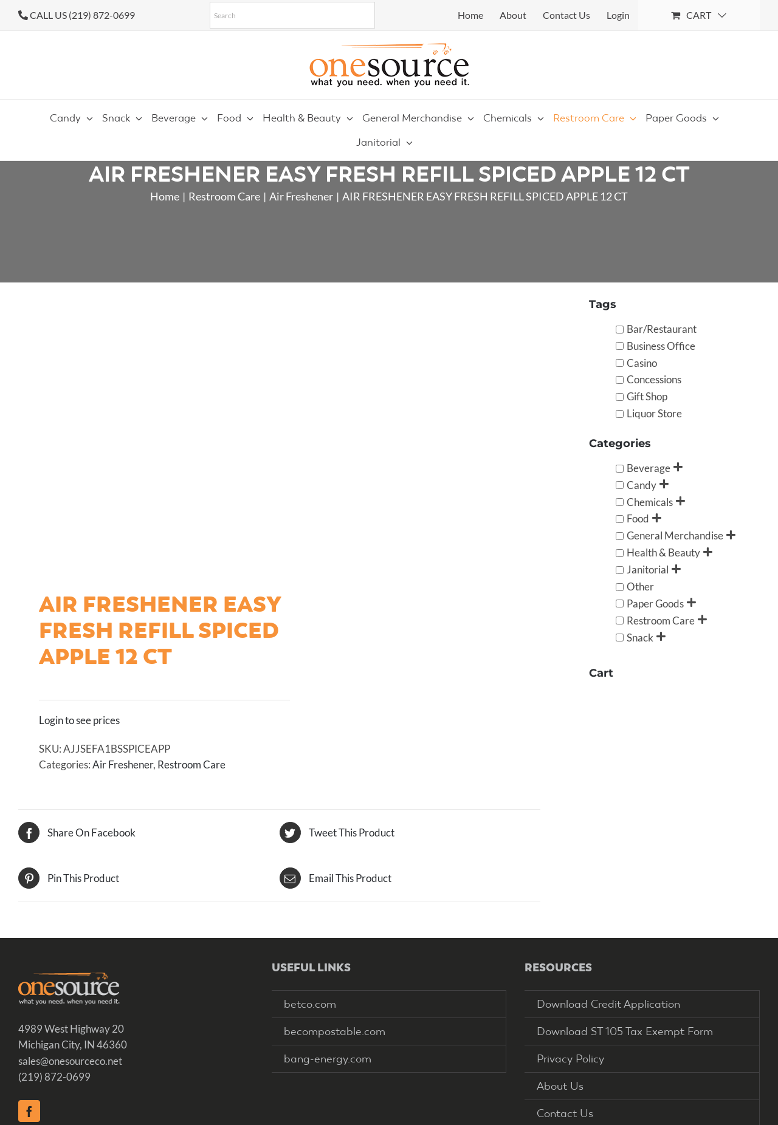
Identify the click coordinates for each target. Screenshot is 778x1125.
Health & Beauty (663, 552)
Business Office (661, 346)
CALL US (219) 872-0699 (82, 15)
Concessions (654, 379)
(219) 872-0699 (54, 1076)
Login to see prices (79, 720)
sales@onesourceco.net (70, 1061)
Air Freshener (122, 764)
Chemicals (650, 502)
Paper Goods (655, 603)
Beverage (648, 468)
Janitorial (648, 569)
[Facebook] (29, 1111)
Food (638, 518)
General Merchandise (675, 535)
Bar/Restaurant (662, 329)
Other (640, 586)
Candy (641, 485)
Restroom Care (191, 764)
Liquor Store (654, 413)
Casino (642, 363)
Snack (640, 637)
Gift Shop (647, 396)
